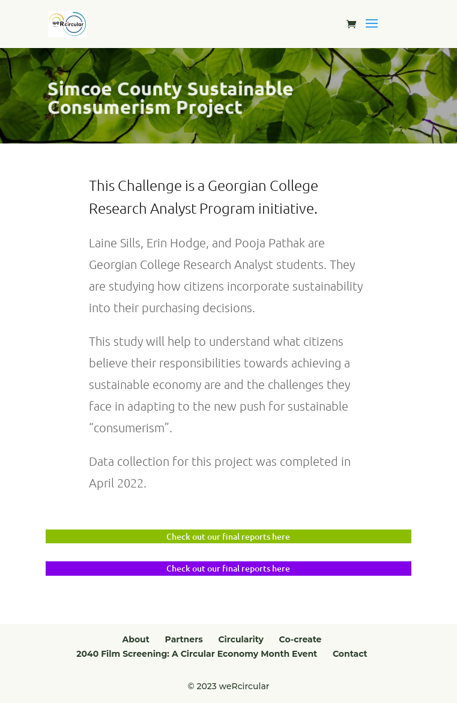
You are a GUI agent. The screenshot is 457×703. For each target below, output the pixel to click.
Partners (184, 639)
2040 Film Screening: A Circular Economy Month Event (196, 653)
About (136, 639)
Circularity (240, 639)
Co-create (300, 639)
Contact (350, 653)
